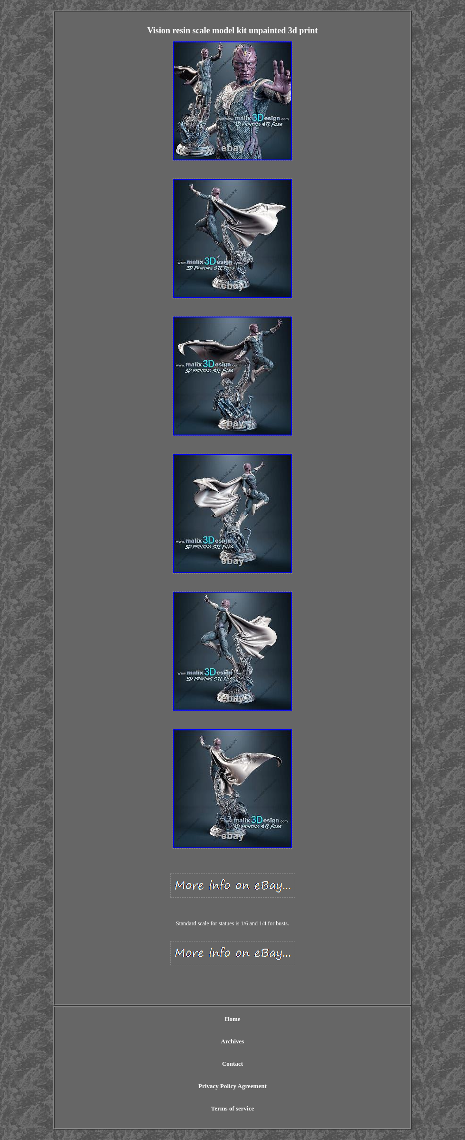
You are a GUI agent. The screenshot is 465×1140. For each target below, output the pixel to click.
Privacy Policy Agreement (232, 1086)
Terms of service (232, 1108)
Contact (232, 1063)
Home (232, 1018)
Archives (232, 1041)
